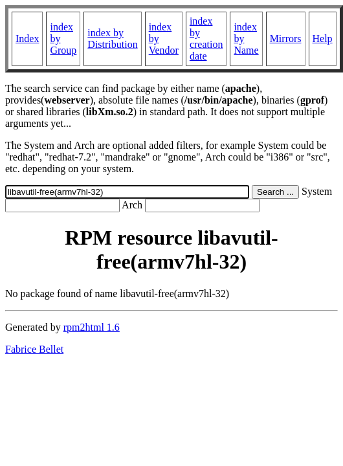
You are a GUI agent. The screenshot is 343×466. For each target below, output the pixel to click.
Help (323, 38)
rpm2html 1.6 (91, 327)
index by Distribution (112, 38)
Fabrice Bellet (34, 349)
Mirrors (286, 38)
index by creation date (206, 38)
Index (27, 38)
